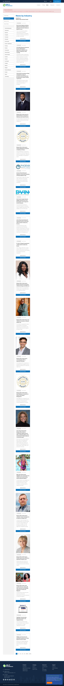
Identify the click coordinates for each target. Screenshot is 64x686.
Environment (7, 41)
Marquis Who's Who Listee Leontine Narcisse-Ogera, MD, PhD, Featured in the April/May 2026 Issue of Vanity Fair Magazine (22, 588)
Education (6, 39)
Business (6, 32)
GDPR (59, 680)
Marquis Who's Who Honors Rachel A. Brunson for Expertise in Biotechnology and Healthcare (22, 284)
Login (51, 1)
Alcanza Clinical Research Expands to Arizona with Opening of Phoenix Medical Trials (22, 174)
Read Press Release (23, 40)
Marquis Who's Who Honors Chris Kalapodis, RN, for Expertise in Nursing (21, 360)
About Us (34, 666)
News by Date (6, 21)
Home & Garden (7, 54)
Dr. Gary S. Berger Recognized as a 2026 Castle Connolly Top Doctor (22, 244)
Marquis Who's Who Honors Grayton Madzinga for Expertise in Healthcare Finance (22, 148)
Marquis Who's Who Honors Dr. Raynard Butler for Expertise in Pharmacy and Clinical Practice (22, 115)
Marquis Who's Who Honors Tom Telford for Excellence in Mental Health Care (22, 321)
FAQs (53, 669)
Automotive (7, 30)
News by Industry (7, 18)
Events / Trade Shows (8, 43)
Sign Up (45, 1)
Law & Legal (7, 61)
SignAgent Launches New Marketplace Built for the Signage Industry (21, 618)
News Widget (44, 669)
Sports (6, 74)
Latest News (6, 15)
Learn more (58, 679)
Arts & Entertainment (8, 28)
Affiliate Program (25, 670)
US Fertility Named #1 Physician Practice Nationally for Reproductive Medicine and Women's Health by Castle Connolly (22, 50)
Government (7, 50)
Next (27, 653)
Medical (6, 65)
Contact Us (54, 666)
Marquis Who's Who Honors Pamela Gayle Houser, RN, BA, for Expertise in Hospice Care (22, 558)
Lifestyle (6, 63)
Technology (7, 76)
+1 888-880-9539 (6, 1)
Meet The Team (35, 669)
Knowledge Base (44, 666)
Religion (6, 67)
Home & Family (7, 52)
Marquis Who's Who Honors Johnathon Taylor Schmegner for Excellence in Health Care (22, 517)
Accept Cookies (49, 682)
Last (30, 653)
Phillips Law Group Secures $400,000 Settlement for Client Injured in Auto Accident (22, 638)
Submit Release (57, 1)
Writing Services (25, 669)
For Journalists (44, 670)
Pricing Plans (25, 666)
